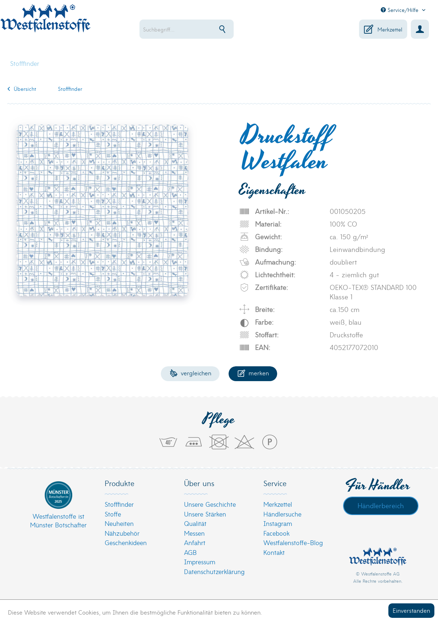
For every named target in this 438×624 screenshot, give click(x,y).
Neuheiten (119, 523)
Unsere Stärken (205, 513)
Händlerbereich (381, 505)
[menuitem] (200, 29)
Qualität (195, 523)
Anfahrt (194, 542)
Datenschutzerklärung (214, 571)
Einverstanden (411, 610)
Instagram (277, 523)
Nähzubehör (122, 532)
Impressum (199, 561)
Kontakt (274, 552)
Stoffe (113, 513)
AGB (190, 552)
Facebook (276, 532)
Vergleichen (190, 372)
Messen (194, 532)
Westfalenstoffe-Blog (293, 542)
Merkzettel (277, 504)
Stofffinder (119, 504)
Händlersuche (282, 513)
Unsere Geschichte (210, 504)
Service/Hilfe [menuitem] (400, 9)
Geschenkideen (126, 542)
